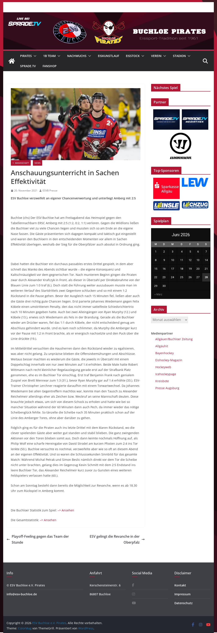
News (37, 162)
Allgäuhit (161, 346)
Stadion (179, 56)
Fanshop (50, 66)
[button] (34, 56)
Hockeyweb (163, 367)
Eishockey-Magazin (168, 360)
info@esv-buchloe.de (22, 594)
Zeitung (187, 339)
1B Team (49, 56)
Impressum (182, 594)
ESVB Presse (50, 190)
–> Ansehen (66, 510)
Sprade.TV (28, 66)
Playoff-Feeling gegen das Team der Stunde (38, 539)
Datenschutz (183, 603)
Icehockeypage (165, 374)
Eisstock (133, 56)
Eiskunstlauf (108, 56)
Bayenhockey (164, 353)
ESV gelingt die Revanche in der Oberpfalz (117, 539)
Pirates (26, 56)
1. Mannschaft (21, 162)
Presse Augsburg (167, 388)
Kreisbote (162, 381)
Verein (156, 56)
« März (158, 294)
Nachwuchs (76, 56)
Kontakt (180, 585)
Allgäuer (161, 339)
